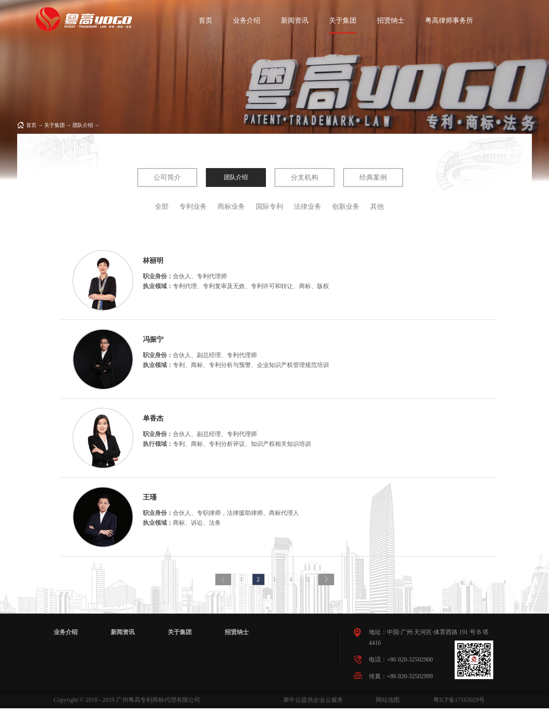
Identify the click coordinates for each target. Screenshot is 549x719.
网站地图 (386, 700)
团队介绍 (82, 125)
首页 (205, 20)
